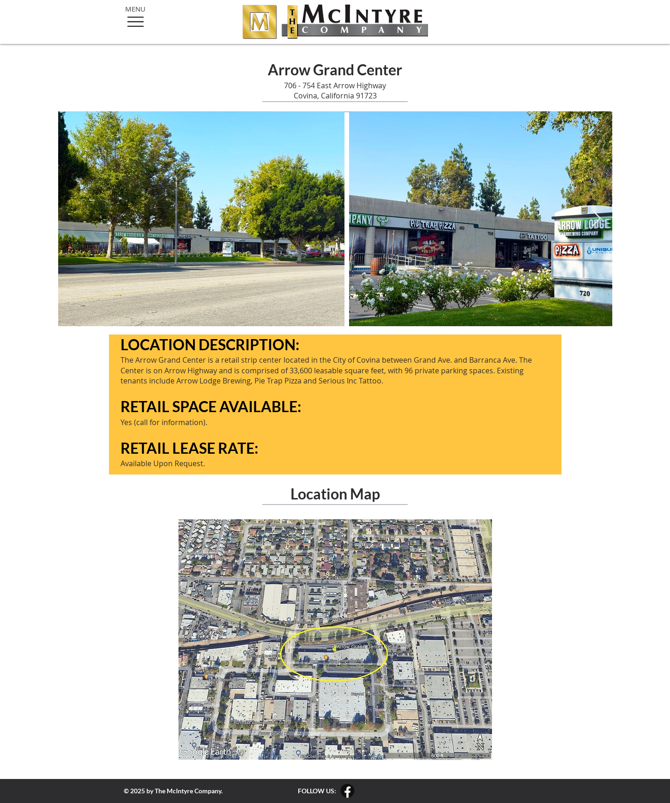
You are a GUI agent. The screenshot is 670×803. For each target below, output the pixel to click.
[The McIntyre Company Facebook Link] (347, 791)
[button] (135, 22)
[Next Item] (596, 219)
